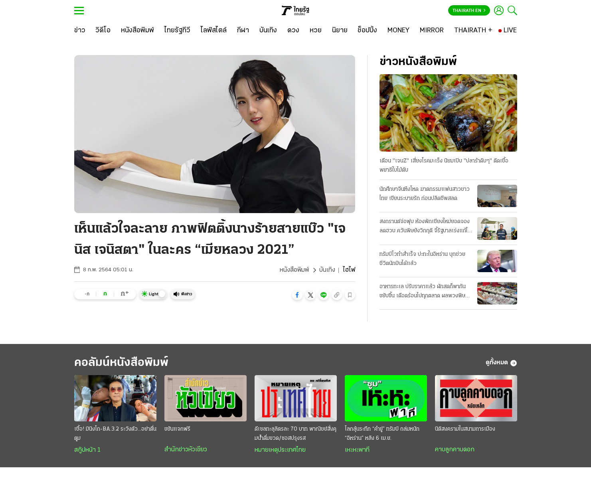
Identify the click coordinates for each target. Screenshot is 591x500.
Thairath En (469, 10)
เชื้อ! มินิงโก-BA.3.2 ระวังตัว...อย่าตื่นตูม (115, 433)
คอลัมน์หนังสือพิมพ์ (121, 363)
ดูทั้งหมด (501, 363)
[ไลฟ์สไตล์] (214, 31)
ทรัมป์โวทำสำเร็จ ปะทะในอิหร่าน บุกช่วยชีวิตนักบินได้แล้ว (422, 259)
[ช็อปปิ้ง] (367, 31)
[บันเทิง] (268, 31)
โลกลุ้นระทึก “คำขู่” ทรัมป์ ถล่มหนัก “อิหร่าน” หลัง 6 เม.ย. (382, 433)
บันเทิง (327, 270)
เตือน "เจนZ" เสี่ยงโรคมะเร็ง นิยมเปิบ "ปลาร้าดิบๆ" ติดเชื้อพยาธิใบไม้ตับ (444, 165)
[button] (297, 295)
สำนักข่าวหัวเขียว (185, 450)
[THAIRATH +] (473, 31)
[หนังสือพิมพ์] (137, 31)
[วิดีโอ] (103, 31)
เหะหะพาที (357, 450)
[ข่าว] (79, 31)
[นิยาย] (340, 31)
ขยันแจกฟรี (177, 429)
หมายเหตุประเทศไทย (280, 450)
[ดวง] (293, 31)
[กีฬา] (243, 31)
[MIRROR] (432, 31)
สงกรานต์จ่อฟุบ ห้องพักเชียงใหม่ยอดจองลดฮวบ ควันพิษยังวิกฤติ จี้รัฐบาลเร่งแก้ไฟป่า (426, 227)
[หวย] (316, 31)
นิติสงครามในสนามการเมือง (465, 429)
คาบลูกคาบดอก (454, 450)
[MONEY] (398, 31)
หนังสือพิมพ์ (294, 270)
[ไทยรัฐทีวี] (177, 31)
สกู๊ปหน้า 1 (87, 450)
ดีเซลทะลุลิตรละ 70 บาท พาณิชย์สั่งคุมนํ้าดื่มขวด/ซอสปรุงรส (295, 433)
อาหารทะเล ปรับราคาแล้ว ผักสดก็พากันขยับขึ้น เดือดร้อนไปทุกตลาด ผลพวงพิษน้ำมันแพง (423, 292)
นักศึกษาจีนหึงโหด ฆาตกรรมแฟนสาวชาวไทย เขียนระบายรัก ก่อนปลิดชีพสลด (425, 194)
